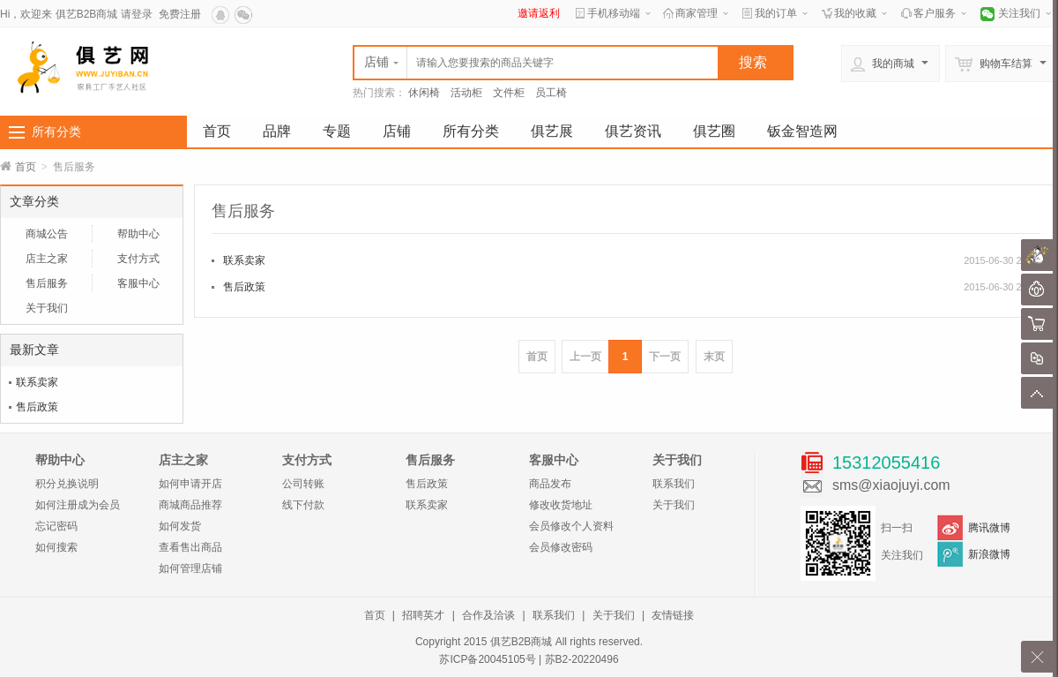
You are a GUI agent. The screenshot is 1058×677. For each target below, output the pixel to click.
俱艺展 (552, 131)
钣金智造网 (802, 131)
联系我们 (673, 484)
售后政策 (37, 407)
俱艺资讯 (633, 131)
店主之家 (47, 258)
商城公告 (47, 234)
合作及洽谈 (488, 615)
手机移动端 (613, 13)
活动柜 (466, 93)
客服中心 (138, 283)
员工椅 (551, 93)
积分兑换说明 (67, 484)
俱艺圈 (714, 131)
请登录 (137, 14)
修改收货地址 (560, 505)
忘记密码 (56, 526)
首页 (217, 131)
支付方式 (138, 258)
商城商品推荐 (190, 505)
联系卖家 (37, 382)
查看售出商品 (190, 547)
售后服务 (47, 283)
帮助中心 (138, 234)
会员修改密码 (560, 547)
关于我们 (47, 308)
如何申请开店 (190, 484)
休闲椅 (424, 93)
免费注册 (180, 14)
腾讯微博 (989, 528)
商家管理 (696, 13)
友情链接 (673, 615)
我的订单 (776, 13)
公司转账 (303, 484)
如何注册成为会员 (77, 505)
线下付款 (303, 505)
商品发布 (550, 484)
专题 (337, 131)
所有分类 (56, 131)
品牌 (277, 131)
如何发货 (180, 526)
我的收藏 (855, 13)
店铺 (397, 131)
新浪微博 (989, 554)
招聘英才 (423, 615)
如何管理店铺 (190, 568)
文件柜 (509, 93)
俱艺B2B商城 (87, 14)
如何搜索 (56, 547)
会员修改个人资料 (571, 526)
